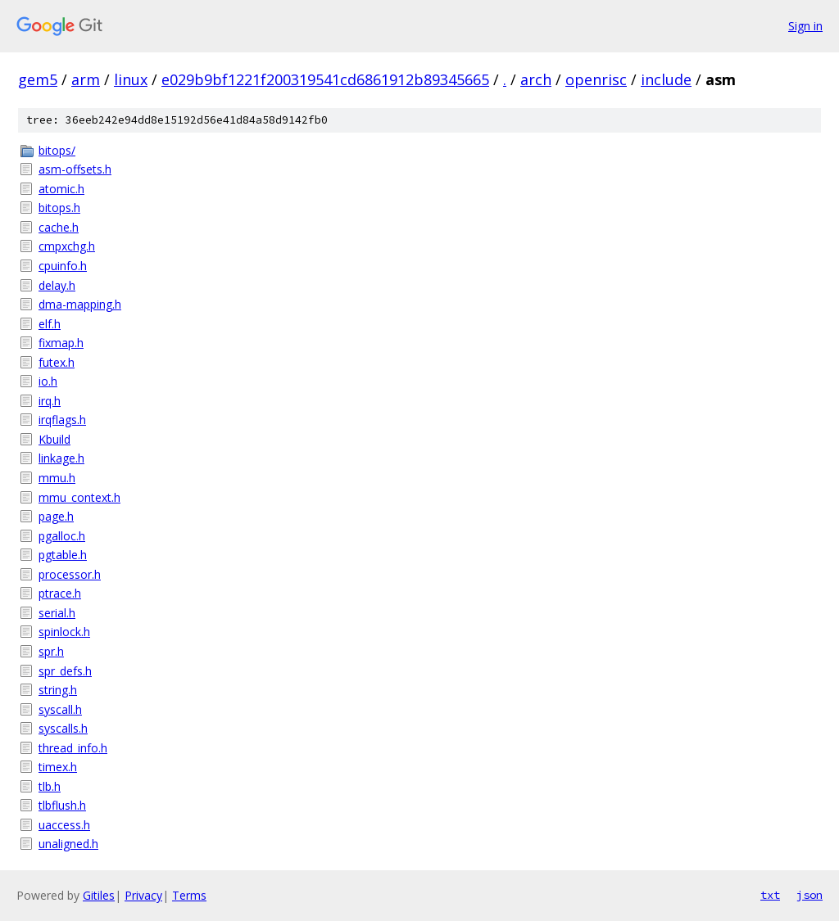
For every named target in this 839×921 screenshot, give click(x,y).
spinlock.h (64, 631)
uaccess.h (64, 825)
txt (770, 894)
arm (85, 79)
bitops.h (59, 207)
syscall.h (60, 709)
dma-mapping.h (80, 304)
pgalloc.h (62, 536)
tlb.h (50, 786)
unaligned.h (68, 843)
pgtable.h (63, 554)
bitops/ (57, 150)
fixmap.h (61, 342)
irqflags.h (62, 419)
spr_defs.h (65, 671)
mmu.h (57, 477)
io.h (48, 381)
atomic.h (61, 188)
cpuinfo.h (63, 265)
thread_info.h (73, 748)
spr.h (51, 651)
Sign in (805, 26)
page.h (56, 516)
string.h (58, 690)
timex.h (58, 766)
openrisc (596, 79)
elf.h (50, 324)
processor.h (70, 574)
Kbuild (54, 439)
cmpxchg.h (67, 246)
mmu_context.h (79, 497)
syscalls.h (63, 728)
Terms (189, 895)
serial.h (57, 613)
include (666, 79)
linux (130, 79)
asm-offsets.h (75, 169)
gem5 (37, 79)
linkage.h (61, 458)
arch (535, 79)
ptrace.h (60, 593)
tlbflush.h (62, 805)
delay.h (57, 285)
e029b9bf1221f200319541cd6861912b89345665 (325, 79)
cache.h (59, 227)
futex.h (57, 362)
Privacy (143, 895)
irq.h (50, 401)
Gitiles (99, 895)
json (809, 894)
